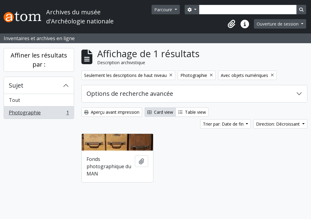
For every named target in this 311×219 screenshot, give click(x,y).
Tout (14, 100)
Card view (160, 112)
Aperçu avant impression (111, 112)
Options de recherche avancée (130, 93)
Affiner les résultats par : (39, 59)
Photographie (39, 114)
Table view (192, 112)
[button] (231, 24)
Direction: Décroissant (278, 124)
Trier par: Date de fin (224, 124)
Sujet (16, 85)
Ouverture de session (278, 24)
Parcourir (163, 9)
